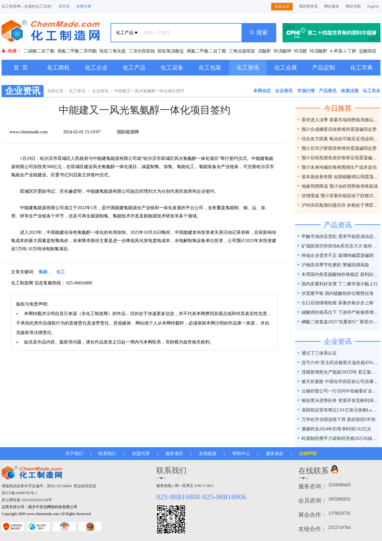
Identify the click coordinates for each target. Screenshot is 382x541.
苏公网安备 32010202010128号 (27, 500)
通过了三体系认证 (319, 353)
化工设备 (172, 67)
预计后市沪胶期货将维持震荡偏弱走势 (339, 148)
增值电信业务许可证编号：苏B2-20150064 (37, 486)
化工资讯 (247, 67)
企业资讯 (100, 90)
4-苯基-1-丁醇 (343, 51)
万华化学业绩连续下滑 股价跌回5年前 (338, 419)
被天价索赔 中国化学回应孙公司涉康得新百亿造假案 (340, 381)
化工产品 (134, 67)
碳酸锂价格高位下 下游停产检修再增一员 (340, 312)
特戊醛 (300, 51)
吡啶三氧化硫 (112, 51)
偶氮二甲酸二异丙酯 (77, 51)
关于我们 (74, 453)
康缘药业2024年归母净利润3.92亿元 (336, 429)
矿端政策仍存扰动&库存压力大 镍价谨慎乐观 (340, 246)
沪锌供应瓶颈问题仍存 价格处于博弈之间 (340, 205)
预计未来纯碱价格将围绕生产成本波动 (339, 167)
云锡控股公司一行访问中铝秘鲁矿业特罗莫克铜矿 (340, 391)
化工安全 (371, 90)
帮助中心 (241, 453)
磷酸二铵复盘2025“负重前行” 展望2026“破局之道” (340, 321)
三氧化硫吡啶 (242, 51)
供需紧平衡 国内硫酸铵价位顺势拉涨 (337, 293)
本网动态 (262, 90)
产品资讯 (328, 90)
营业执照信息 (85, 486)
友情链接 (208, 453)
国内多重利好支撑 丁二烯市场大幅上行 (339, 284)
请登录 (64, 6)
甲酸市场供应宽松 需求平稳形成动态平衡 (340, 236)
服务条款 (275, 453)
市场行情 (306, 90)
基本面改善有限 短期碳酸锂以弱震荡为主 (340, 176)
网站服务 (331, 6)
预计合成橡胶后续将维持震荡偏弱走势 (339, 129)
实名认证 (281, 6)
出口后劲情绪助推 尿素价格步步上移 (337, 303)
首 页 (21, 67)
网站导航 (353, 6)
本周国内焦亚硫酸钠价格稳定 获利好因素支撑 (340, 274)
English (373, 6)
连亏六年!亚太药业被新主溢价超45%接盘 (340, 362)
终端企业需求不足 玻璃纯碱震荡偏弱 (337, 255)
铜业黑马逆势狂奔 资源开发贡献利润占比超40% (340, 400)
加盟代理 (141, 453)
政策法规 (350, 90)
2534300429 (339, 485)
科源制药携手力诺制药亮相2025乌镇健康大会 (340, 438)
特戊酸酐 (318, 51)
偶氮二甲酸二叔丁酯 (206, 51)
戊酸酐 (264, 51)
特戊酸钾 (282, 51)
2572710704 (339, 527)
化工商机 (58, 67)
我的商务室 (308, 6)
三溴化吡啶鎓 (141, 51)
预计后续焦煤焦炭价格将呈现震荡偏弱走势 (340, 157)
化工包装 (210, 67)
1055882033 (339, 499)
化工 (60, 272)
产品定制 (323, 67)
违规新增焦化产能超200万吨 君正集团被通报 (340, 372)
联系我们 (107, 453)
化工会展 (285, 67)
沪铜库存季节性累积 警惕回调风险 (335, 265)
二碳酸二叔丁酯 (39, 51)
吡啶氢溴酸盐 (171, 51)
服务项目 (174, 453)
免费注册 (83, 6)
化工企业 (96, 67)
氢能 (43, 272)
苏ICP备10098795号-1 (19, 493)
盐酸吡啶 (368, 51)
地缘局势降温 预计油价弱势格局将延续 (339, 186)
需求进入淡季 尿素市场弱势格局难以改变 (340, 120)
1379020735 (339, 513)
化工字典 (361, 67)
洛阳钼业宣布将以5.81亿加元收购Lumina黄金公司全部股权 (340, 410)
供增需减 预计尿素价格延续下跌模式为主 (340, 195)
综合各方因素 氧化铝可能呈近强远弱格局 (340, 139)
